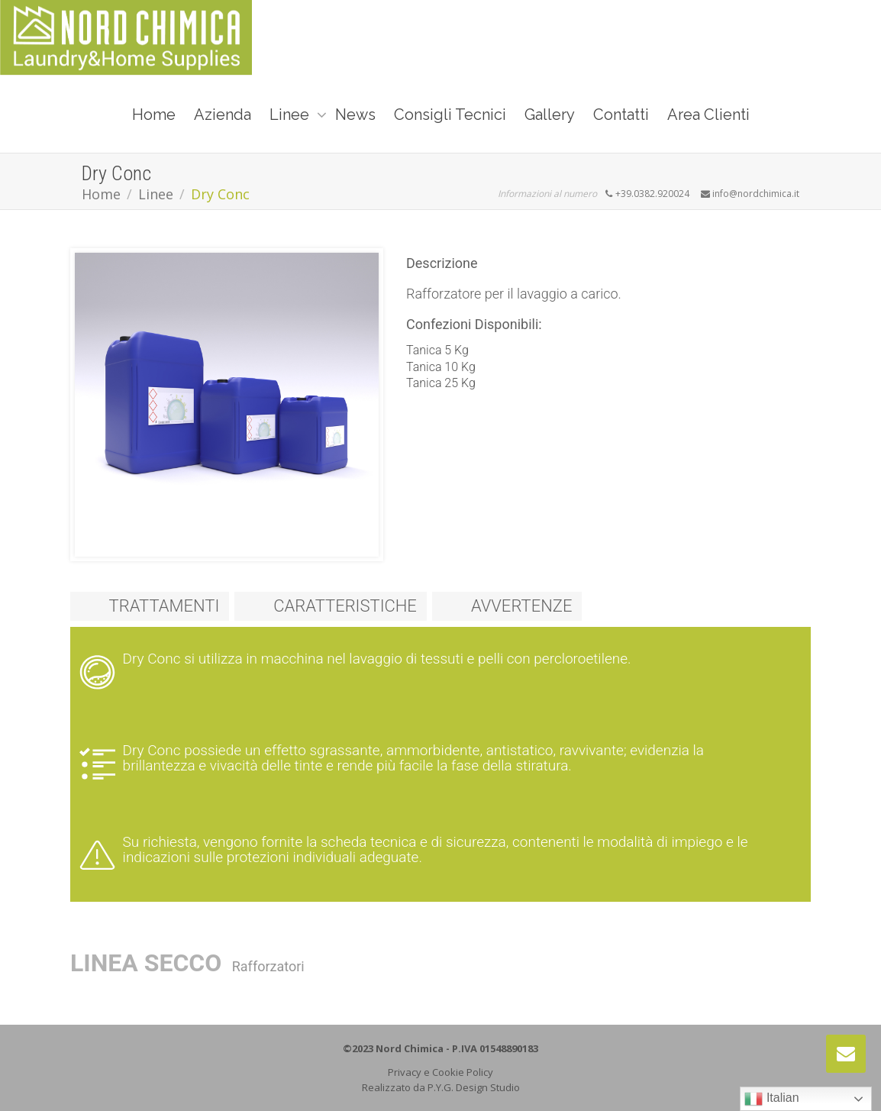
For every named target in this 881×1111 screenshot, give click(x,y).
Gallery (549, 114)
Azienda (222, 114)
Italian (771, 1099)
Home (154, 114)
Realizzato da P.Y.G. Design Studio (441, 1087)
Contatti (621, 114)
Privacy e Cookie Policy (440, 1072)
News (355, 114)
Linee (291, 114)
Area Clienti (708, 114)
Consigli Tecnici (450, 114)
